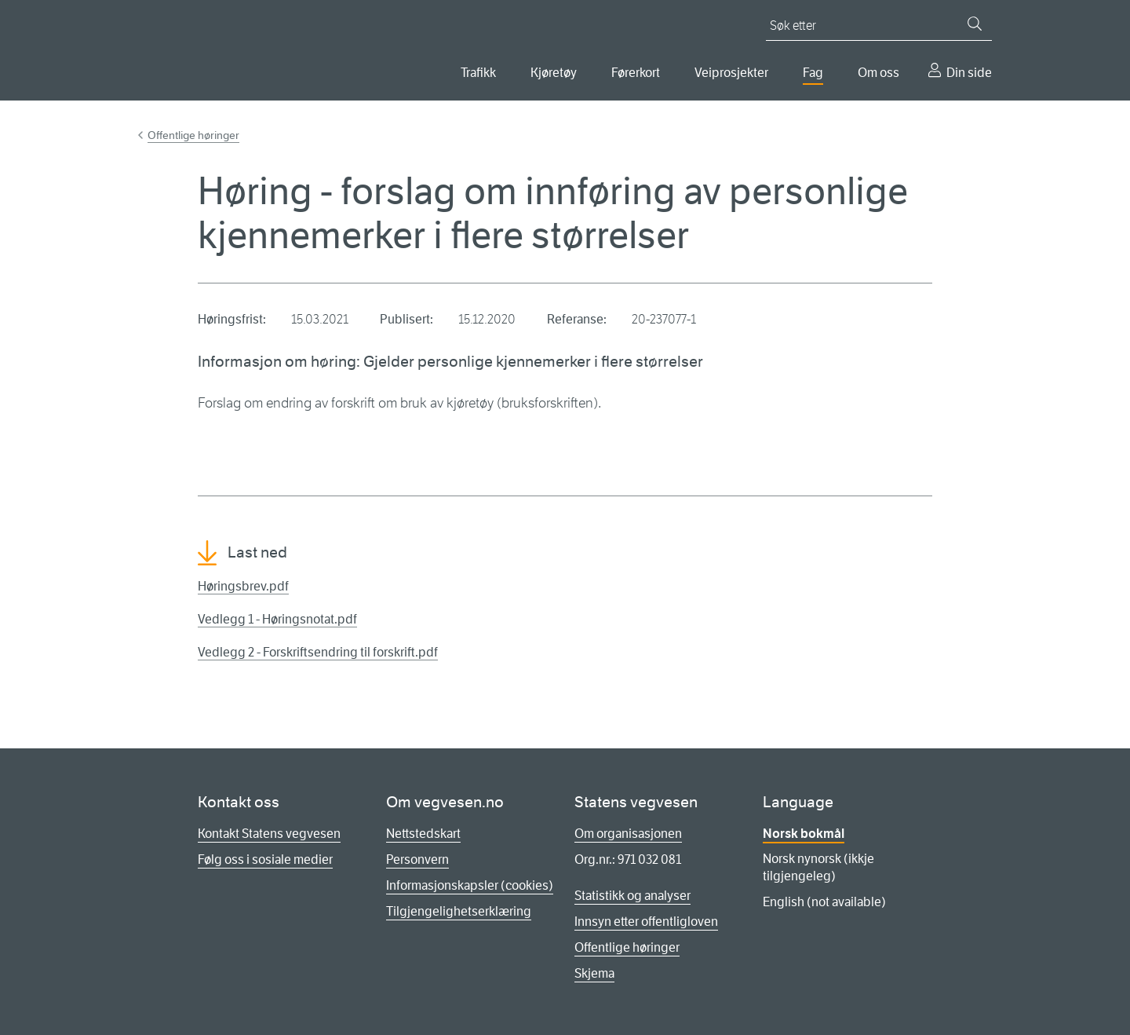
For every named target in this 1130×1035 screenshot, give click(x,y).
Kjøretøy (553, 72)
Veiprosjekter (731, 72)
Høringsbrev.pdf (243, 586)
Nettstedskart (423, 833)
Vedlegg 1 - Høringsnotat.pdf (277, 619)
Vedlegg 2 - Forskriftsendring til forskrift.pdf (318, 652)
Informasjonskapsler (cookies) (469, 885)
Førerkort (635, 72)
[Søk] (974, 23)
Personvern (417, 859)
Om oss (878, 72)
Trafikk (478, 72)
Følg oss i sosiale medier (265, 859)
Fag (813, 72)
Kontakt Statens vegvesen (269, 833)
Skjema (594, 973)
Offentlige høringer (193, 135)
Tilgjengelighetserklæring (458, 911)
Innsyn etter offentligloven (646, 921)
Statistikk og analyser (632, 895)
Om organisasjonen (628, 833)
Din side (969, 72)
